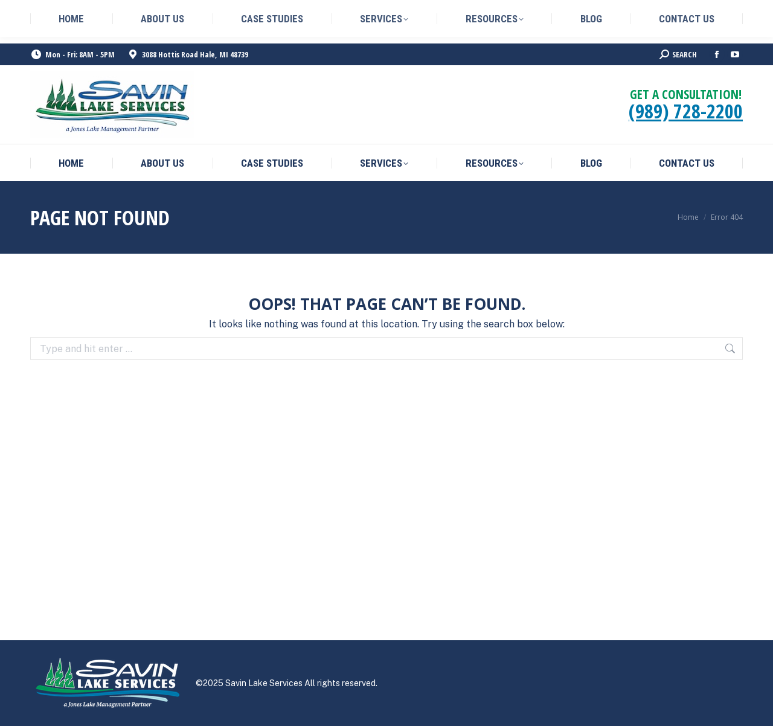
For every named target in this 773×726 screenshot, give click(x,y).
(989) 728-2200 (686, 111)
